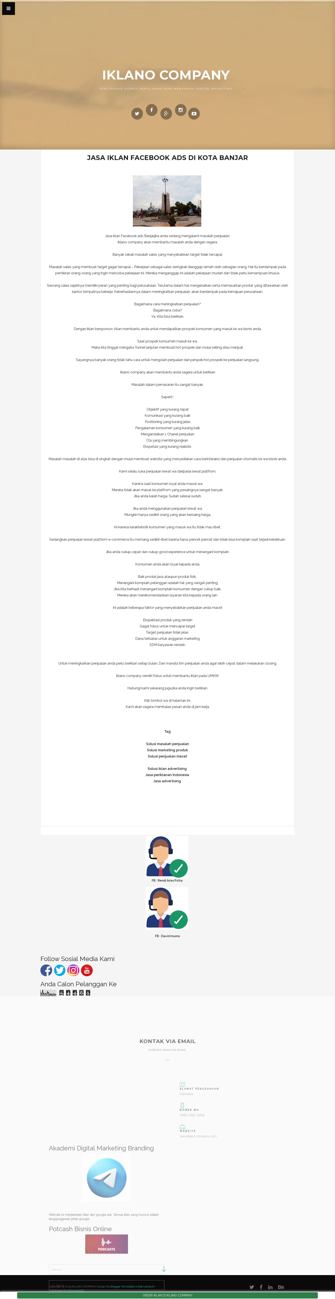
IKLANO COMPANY (166, 75)
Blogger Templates (122, 1286)
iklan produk (146, 1286)
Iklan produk (76, 1290)
